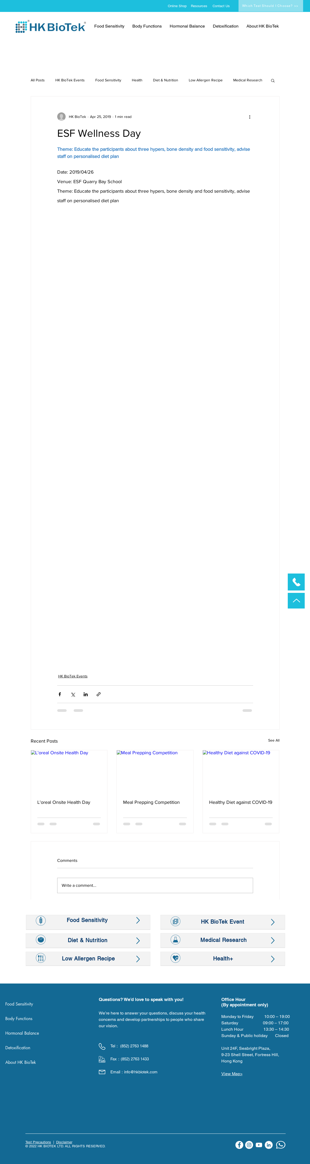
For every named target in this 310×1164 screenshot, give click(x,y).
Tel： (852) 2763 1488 (129, 1046)
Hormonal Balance (22, 1033)
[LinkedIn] (269, 1145)
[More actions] (250, 116)
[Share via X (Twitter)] (72, 694)
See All (274, 740)
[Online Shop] (179, 6)
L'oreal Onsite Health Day (63, 802)
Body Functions (18, 1018)
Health (137, 80)
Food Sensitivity (108, 80)
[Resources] (201, 6)
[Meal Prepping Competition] (155, 771)
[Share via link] (98, 694)
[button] (272, 80)
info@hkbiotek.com (141, 1072)
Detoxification (17, 1048)
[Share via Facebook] (59, 694)
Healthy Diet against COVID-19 (240, 802)
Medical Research (247, 80)
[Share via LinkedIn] (85, 694)
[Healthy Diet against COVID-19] (241, 771)
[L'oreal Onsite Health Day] (69, 771)
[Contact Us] (222, 6)
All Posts (38, 80)
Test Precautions (38, 1142)
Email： (117, 1072)
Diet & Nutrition (165, 80)
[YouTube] (259, 1145)
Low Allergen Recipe (206, 80)
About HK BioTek (20, 1062)
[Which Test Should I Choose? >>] (271, 6)
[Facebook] (239, 1145)
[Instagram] (249, 1145)
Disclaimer (64, 1142)
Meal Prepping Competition (151, 802)
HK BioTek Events (70, 80)
